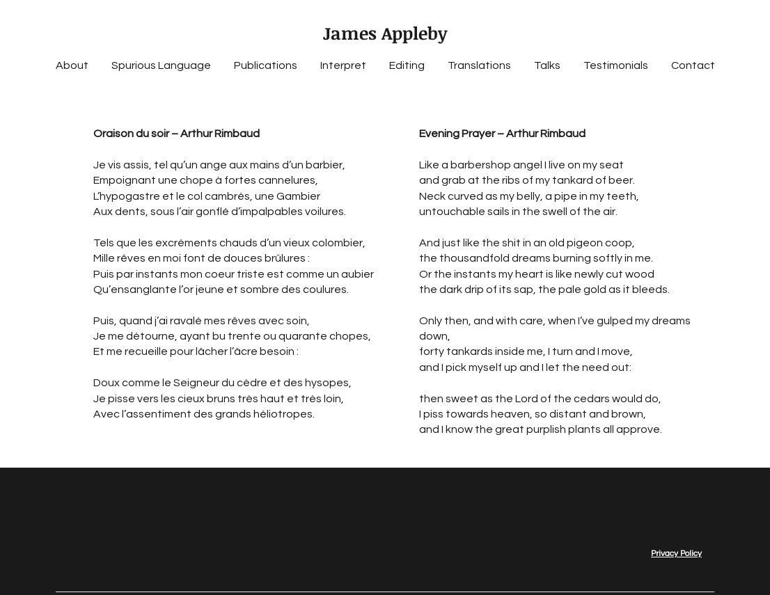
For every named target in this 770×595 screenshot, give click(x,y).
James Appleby (385, 33)
